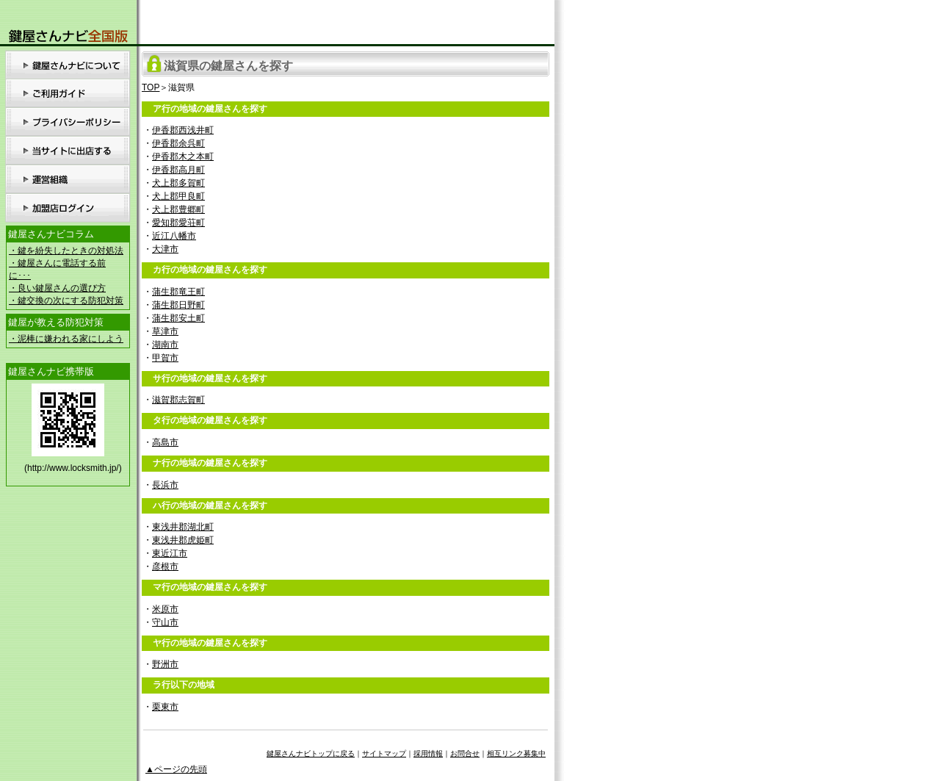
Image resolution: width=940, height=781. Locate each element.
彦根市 (165, 566)
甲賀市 (165, 358)
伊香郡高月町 (178, 170)
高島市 (165, 442)
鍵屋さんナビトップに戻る (311, 753)
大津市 (165, 249)
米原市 (165, 609)
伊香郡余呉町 (178, 143)
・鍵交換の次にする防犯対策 (66, 300)
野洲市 (165, 664)
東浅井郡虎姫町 (183, 540)
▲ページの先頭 (176, 769)
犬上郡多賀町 (178, 183)
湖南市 (165, 344)
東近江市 (169, 553)
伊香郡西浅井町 (183, 130)
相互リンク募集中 (516, 753)
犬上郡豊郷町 (178, 209)
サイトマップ (384, 753)
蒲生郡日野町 (178, 305)
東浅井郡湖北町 (183, 527)
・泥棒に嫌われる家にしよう (66, 339)
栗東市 (165, 707)
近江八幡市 (174, 236)
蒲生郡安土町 (178, 318)
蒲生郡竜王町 (178, 292)
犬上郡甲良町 (178, 196)
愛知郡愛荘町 (178, 222)
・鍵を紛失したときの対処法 (66, 250)
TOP (150, 87)
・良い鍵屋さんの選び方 (57, 288)
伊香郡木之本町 (183, 156)
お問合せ (465, 753)
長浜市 (165, 485)
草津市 (165, 331)
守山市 (165, 622)
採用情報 (428, 753)
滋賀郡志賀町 (178, 400)
